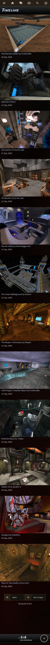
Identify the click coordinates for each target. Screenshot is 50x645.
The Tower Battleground (11, 294)
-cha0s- (21, 438)
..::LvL (22, 637)
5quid (3, 101)
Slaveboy (16, 535)
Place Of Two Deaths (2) (11, 583)
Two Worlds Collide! (10, 53)
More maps (38, 597)
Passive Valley (7, 246)
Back (14, 597)
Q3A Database (26, 640)
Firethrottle (26, 53)
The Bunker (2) (7, 198)
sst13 (26, 583)
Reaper (28, 342)
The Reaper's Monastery (11, 342)
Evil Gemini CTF (8, 150)
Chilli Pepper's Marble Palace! (14, 390)
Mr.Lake (20, 150)
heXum (28, 294)
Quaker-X (17, 486)
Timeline (10, 10)
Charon (12, 101)
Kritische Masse (8, 438)
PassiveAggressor (23, 246)
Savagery (5, 535)
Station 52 (5, 486)
